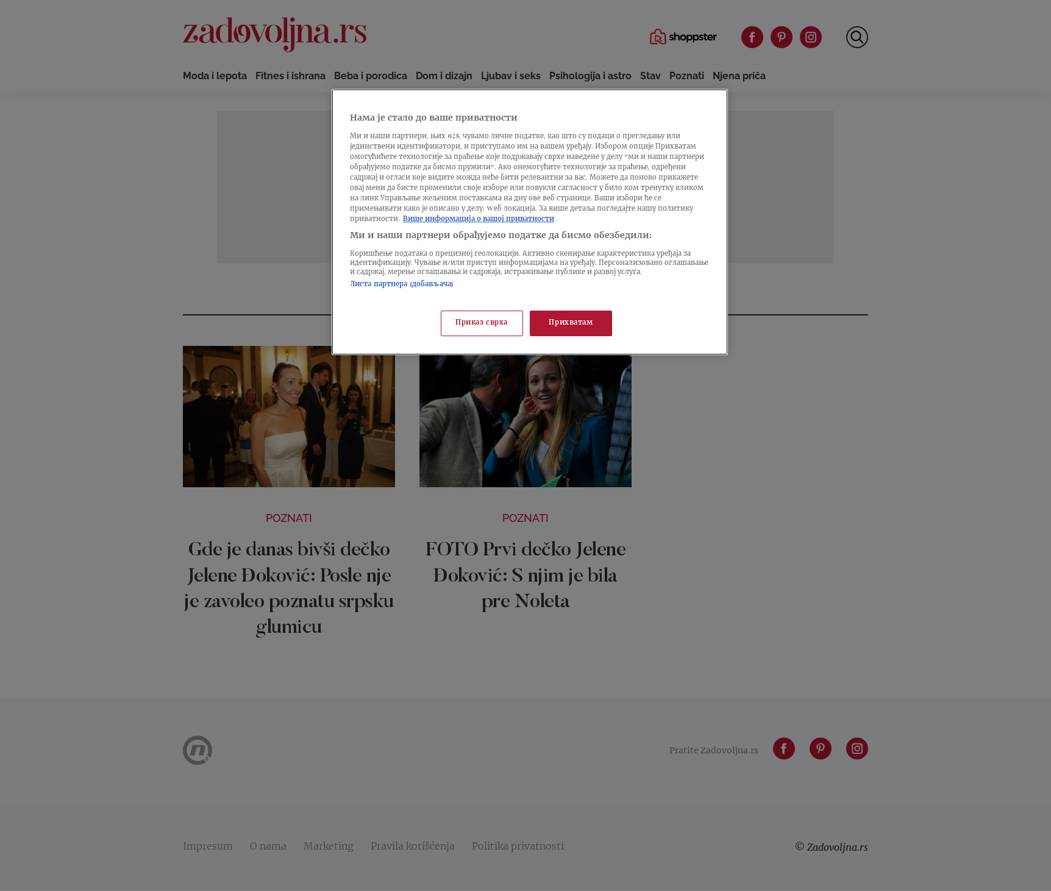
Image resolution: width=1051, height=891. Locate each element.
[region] (530, 222)
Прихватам (571, 323)
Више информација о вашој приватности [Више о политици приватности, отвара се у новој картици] (478, 219)
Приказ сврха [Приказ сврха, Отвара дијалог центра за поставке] (481, 323)
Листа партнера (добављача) (402, 284)
